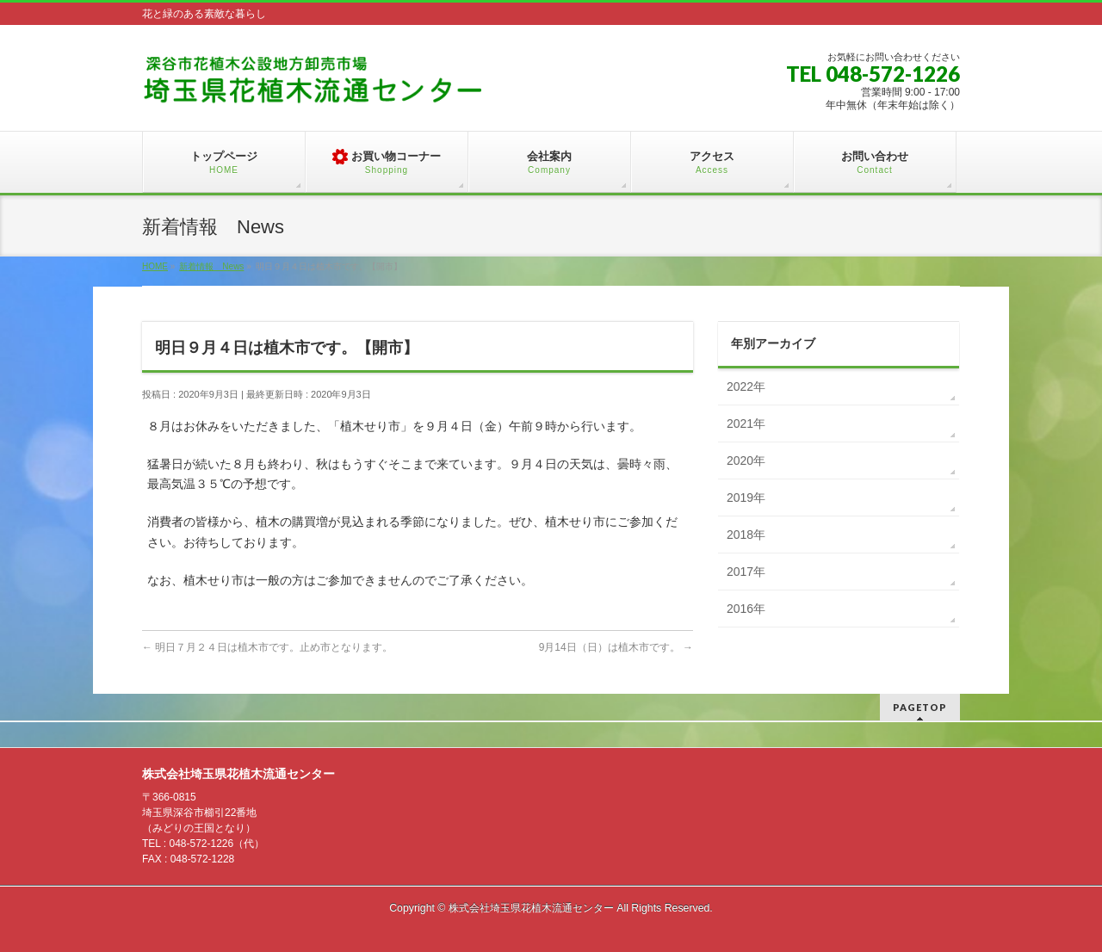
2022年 (746, 386)
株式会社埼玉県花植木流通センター (531, 908)
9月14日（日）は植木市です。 (616, 647)
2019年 (746, 497)
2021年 (746, 423)
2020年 (746, 460)
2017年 (746, 571)
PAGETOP (920, 707)
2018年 (746, 534)
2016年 (746, 608)
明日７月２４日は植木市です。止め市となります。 (267, 647)
